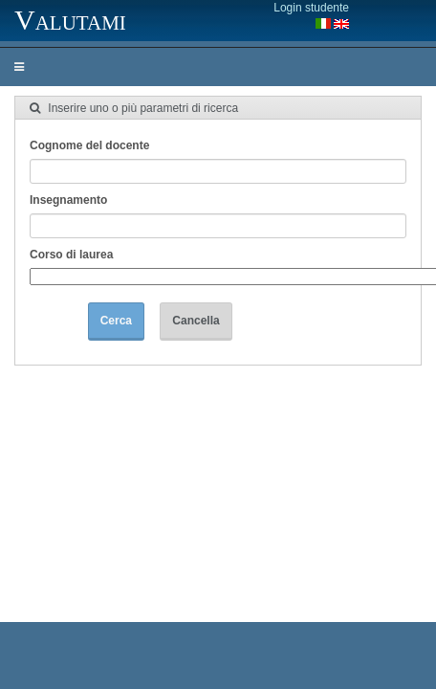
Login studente (311, 7)
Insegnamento (68, 200)
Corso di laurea (71, 254)
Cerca (116, 320)
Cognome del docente (89, 145)
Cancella (195, 320)
